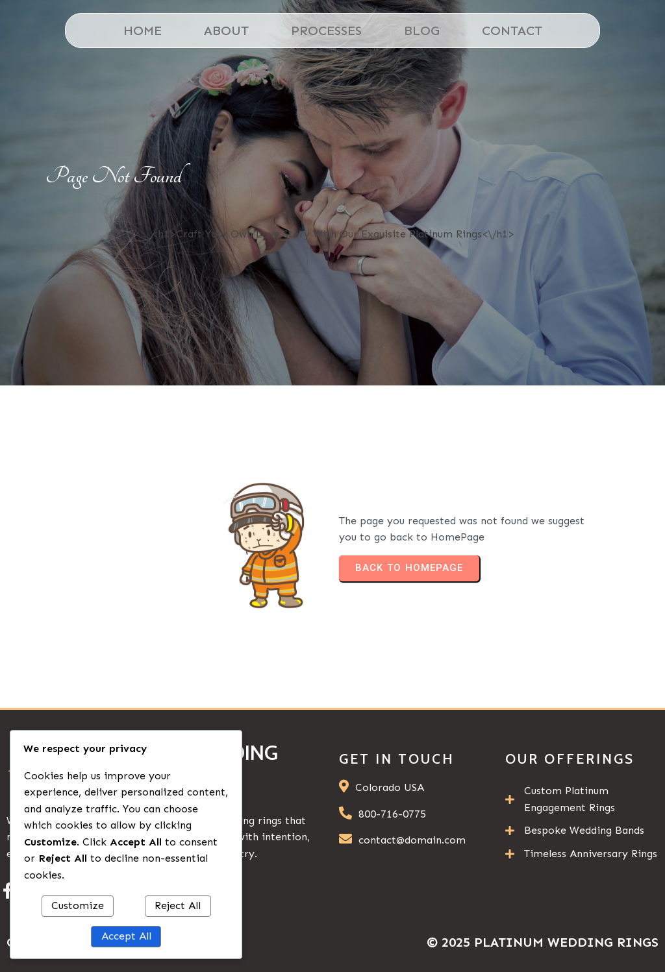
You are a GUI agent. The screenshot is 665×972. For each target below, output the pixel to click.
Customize (77, 905)
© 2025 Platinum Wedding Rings (543, 942)
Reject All (178, 905)
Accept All (126, 936)
